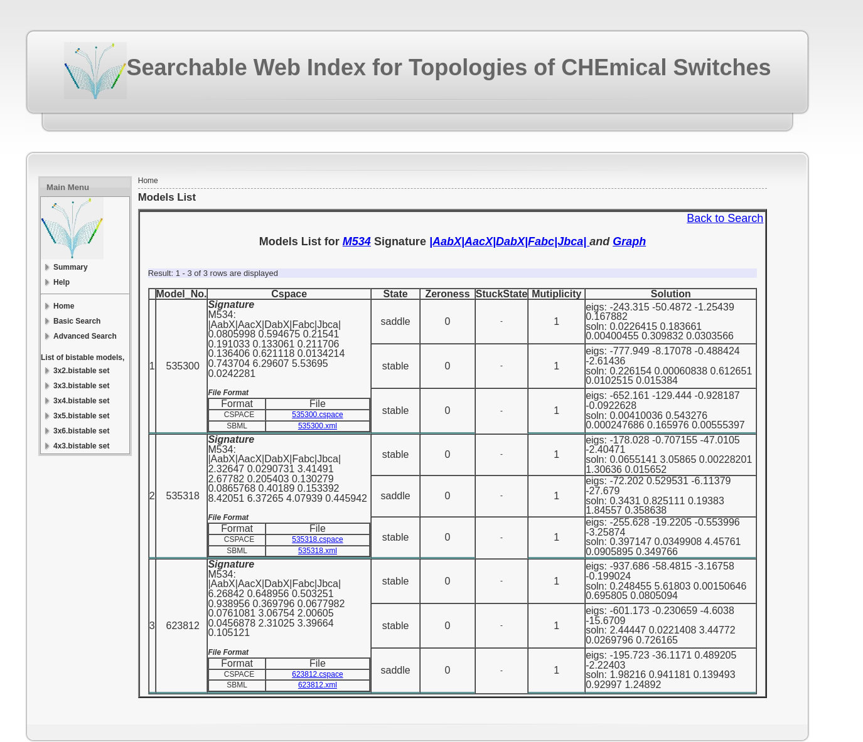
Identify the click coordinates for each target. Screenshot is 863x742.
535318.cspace (317, 539)
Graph (629, 241)
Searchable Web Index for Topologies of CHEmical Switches (449, 67)
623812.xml (317, 685)
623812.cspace (317, 674)
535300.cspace (317, 414)
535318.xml (317, 550)
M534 (357, 241)
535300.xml (317, 425)
